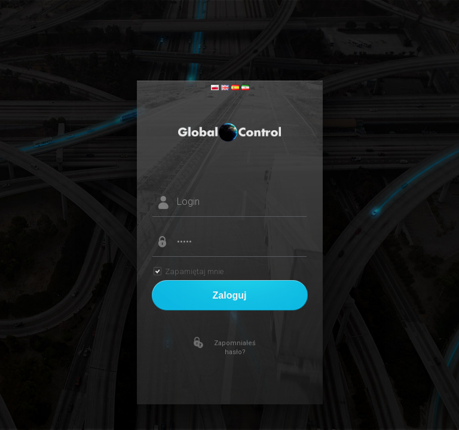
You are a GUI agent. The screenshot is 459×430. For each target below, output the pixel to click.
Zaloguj (230, 295)
